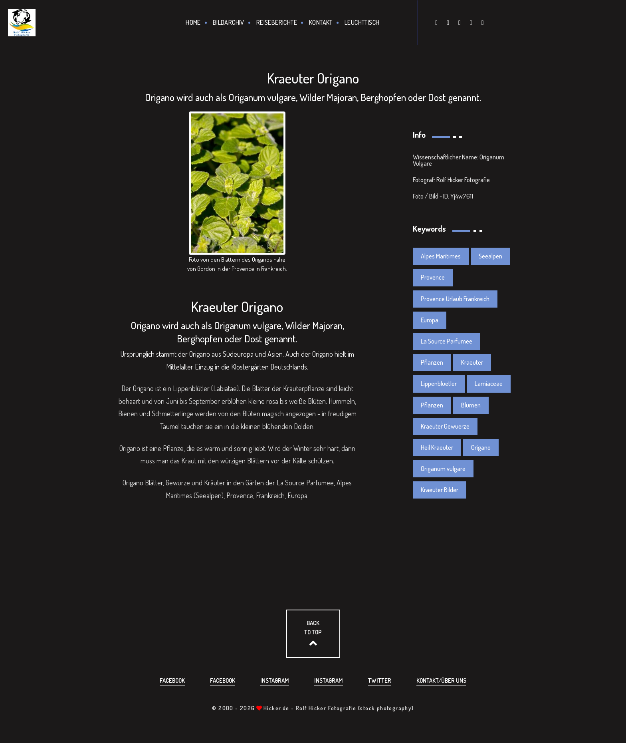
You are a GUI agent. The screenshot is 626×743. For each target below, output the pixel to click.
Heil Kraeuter (437, 447)
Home (193, 22)
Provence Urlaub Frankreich (455, 299)
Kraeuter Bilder (439, 490)
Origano (481, 447)
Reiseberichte (276, 22)
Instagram (274, 680)
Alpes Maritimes (441, 256)
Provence (433, 277)
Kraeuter (472, 362)
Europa (429, 320)
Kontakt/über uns (441, 680)
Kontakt (321, 22)
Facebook (172, 680)
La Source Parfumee (446, 341)
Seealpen (490, 256)
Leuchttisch (362, 22)
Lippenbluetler (439, 383)
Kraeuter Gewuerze (445, 426)
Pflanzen (432, 362)
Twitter (379, 680)
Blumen (471, 405)
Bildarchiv (228, 22)
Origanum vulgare (443, 469)
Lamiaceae (489, 383)
